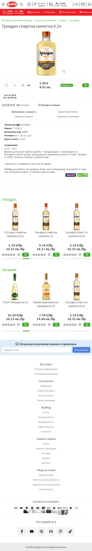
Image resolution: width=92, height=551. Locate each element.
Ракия (63, 20)
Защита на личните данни (46, 484)
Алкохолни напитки (45, 20)
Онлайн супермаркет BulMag (17, 20)
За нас (46, 412)
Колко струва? (46, 395)
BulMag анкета (46, 421)
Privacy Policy (46, 489)
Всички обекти (46, 417)
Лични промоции (46, 400)
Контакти (46, 431)
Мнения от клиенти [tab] (24, 116)
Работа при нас (46, 426)
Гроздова (74, 20)
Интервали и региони (46, 373)
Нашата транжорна (46, 448)
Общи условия (46, 474)
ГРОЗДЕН (17, 128)
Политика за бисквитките (46, 479)
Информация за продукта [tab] (24, 111)
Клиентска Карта (46, 390)
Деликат (46, 462)
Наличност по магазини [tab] (68, 116)
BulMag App (46, 385)
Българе (46, 453)
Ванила (46, 458)
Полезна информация (46, 368)
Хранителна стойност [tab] (68, 111)
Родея (46, 443)
